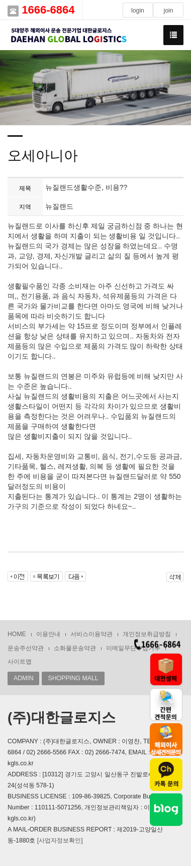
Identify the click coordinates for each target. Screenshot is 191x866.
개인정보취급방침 (147, 634)
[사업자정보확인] (60, 840)
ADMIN (23, 678)
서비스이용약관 (91, 634)
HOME (17, 634)
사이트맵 (20, 661)
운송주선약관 (26, 648)
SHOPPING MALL (73, 678)
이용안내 (48, 634)
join (168, 10)
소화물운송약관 (75, 648)
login (137, 10)
